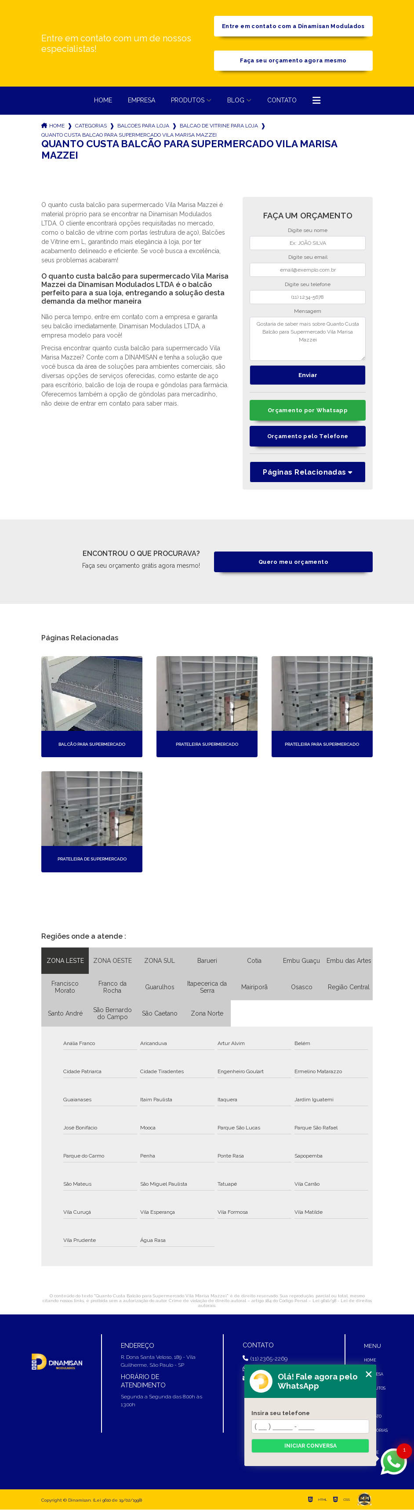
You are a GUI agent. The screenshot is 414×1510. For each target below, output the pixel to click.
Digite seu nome (307, 231)
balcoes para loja (143, 126)
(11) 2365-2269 (265, 1359)
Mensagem (307, 312)
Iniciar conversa (310, 1446)
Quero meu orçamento (293, 562)
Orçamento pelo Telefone (308, 436)
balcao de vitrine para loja (219, 126)
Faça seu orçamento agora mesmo (293, 61)
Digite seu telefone (307, 285)
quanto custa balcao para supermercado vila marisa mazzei (129, 135)
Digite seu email (307, 257)
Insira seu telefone (280, 1412)
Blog (235, 100)
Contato (282, 100)
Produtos (187, 100)
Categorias (91, 126)
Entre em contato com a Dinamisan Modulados (293, 26)
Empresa (141, 100)
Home (103, 100)
